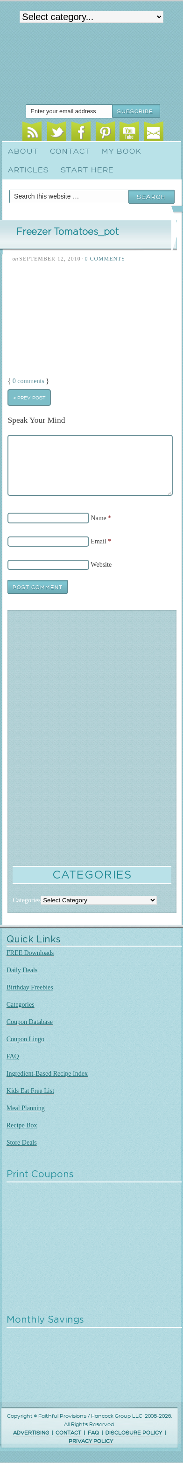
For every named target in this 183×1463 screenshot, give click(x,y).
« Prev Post (29, 397)
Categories (21, 1004)
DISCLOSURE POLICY (134, 1433)
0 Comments (105, 258)
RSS (32, 133)
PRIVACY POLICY (91, 1441)
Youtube (129, 133)
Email (153, 133)
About (23, 151)
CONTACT (68, 1433)
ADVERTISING (31, 1433)
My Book (121, 151)
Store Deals (22, 1142)
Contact (70, 151)
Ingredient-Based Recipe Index (47, 1073)
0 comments (28, 381)
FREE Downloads (30, 952)
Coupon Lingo (25, 1039)
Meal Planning (26, 1108)
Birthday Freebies (30, 987)
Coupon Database (30, 1021)
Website (101, 564)
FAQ (13, 1056)
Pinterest (105, 133)
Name (98, 518)
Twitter (56, 133)
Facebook (81, 133)
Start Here (87, 170)
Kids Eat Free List (30, 1090)
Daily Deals (22, 970)
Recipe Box (22, 1125)
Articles (28, 170)
